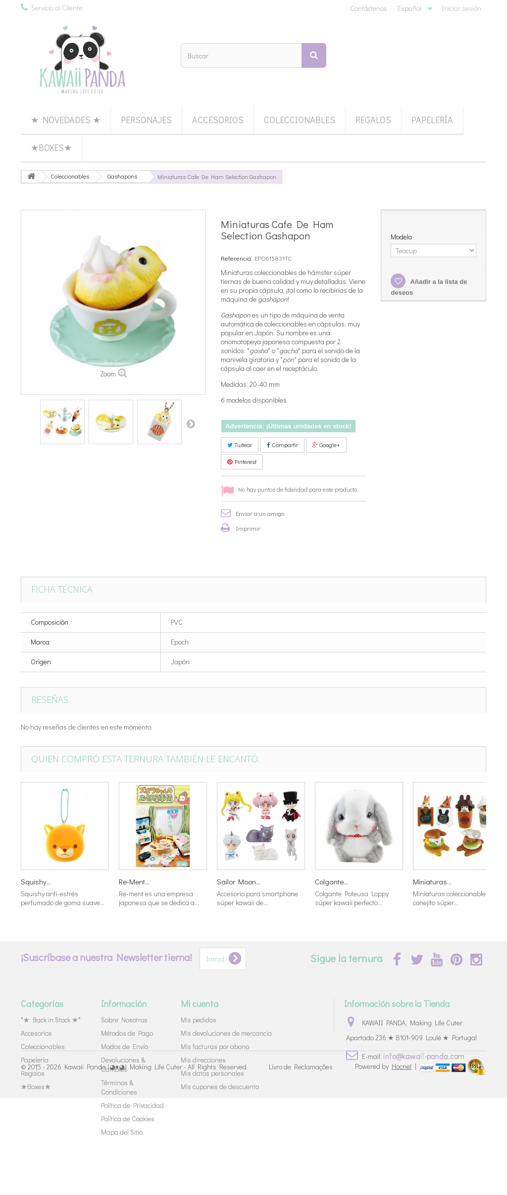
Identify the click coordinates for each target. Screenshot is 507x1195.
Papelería (432, 120)
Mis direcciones (203, 1059)
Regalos (373, 120)
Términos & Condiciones (119, 1087)
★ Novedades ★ (66, 120)
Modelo (402, 236)
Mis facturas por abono (215, 1046)
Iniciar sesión (461, 8)
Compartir (282, 445)
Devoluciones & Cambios (123, 1064)
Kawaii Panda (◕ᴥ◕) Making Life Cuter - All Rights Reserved (155, 1164)
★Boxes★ (51, 147)
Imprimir (248, 528)
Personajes (146, 120)
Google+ (326, 445)
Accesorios (218, 120)
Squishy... (36, 881)
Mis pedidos (198, 1019)
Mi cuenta (199, 1004)
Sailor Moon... (238, 881)
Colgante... (331, 881)
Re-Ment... (134, 881)
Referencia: (237, 258)
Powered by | (386, 1163)
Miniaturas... (432, 881)
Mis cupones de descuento (220, 1086)
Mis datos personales (212, 1073)
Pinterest (241, 461)
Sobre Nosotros (124, 1019)
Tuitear (239, 445)
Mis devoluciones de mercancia (226, 1033)
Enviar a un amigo (260, 513)
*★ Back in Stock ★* (51, 1019)
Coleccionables (299, 120)
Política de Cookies (127, 1118)
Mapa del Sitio (122, 1132)
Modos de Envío (124, 1046)
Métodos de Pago (127, 1033)
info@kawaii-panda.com (423, 1056)
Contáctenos (368, 8)
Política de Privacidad (132, 1105)
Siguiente (191, 423)
